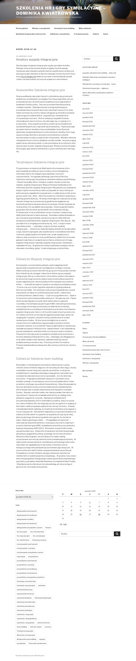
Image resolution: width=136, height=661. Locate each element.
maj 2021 (86, 143)
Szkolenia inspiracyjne (43, 598)
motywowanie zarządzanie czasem (30, 552)
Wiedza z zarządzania (41, 28)
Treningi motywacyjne (25, 631)
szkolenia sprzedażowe (26, 606)
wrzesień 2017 (88, 259)
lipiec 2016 (87, 315)
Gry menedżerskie (37, 532)
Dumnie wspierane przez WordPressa (29, 656)
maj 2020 (86, 195)
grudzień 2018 (88, 199)
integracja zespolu (39, 540)
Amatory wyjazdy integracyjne (37, 59)
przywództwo (33, 556)
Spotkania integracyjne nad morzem (31, 34)
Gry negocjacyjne (23, 536)
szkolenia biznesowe (25, 590)
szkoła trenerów (43, 623)
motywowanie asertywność (27, 544)
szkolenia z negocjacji (25, 614)
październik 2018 (89, 208)
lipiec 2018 (87, 220)
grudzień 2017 (88, 246)
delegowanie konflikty (25, 519)
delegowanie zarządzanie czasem (29, 528)
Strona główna (22, 28)
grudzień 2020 (88, 165)
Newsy (85, 376)
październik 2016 (89, 306)
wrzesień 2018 (88, 212)
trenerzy (48, 627)
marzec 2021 (87, 152)
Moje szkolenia (85, 28)
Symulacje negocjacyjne (26, 585)
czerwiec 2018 (88, 225)
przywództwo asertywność (27, 561)
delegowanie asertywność (27, 511)
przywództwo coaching (25, 565)
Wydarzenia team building (26, 639)
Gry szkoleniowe (23, 540)
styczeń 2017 (88, 293)
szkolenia (41, 585)
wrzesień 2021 (88, 130)
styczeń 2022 (88, 113)
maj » (65, 524)
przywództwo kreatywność (27, 573)
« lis (61, 524)
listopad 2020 (88, 169)
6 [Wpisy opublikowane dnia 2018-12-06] (89, 502)
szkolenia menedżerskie (26, 602)
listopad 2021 (88, 122)
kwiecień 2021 (88, 147)
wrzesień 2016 (88, 311)
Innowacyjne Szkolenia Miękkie (94, 337)
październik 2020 (89, 173)
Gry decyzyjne (22, 532)
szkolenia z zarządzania (25, 623)
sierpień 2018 (88, 216)
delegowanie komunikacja (27, 515)
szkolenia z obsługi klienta (27, 619)
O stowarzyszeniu (81, 34)
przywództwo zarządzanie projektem (31, 577)
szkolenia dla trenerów (25, 594)
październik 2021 (89, 126)
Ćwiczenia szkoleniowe (37, 643)
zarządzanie (21, 643)
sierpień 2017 (88, 263)
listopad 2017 (88, 250)
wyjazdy (42, 639)
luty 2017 (86, 289)
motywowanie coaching (26, 548)
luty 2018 (86, 242)
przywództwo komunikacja (27, 569)
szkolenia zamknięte (24, 610)
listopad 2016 (88, 302)
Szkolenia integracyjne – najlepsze (96, 88)
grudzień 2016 (88, 298)
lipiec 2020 (87, 186)
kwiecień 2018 (88, 233)
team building (22, 627)
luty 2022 (86, 109)
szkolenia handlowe (24, 598)
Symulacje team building (64, 28)
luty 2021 (86, 156)
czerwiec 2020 (88, 190)
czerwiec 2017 (88, 272)
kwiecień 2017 (88, 281)
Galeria (96, 34)
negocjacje (21, 556)
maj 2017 (86, 276)
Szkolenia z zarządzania (60, 34)
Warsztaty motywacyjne (26, 635)
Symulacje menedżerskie (26, 581)
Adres (105, 34)
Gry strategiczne (28, 76)
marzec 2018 (87, 238)
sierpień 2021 (88, 134)
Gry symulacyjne (39, 536)
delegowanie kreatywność (27, 523)
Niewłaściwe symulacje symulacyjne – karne (99, 84)
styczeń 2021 (88, 160)
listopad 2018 (88, 203)
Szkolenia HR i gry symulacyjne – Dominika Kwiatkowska (61, 11)
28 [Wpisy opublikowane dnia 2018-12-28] (99, 514)
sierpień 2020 (88, 182)
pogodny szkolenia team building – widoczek (99, 73)
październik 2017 (89, 255)
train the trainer (36, 627)
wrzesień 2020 (88, 177)
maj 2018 (86, 229)
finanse (48, 528)
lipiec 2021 (86, 139)
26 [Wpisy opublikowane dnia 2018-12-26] (81, 514)
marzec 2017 (87, 285)
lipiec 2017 (86, 268)
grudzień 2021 (88, 117)
